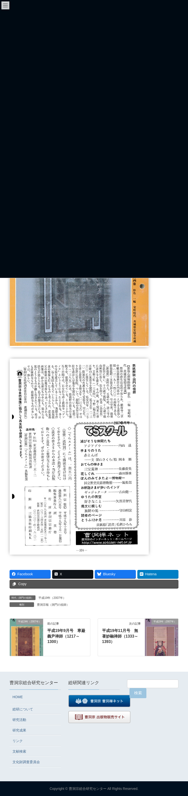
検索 (138, 693)
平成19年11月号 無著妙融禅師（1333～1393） (120, 636)
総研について (22, 709)
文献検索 (19, 751)
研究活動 (19, 720)
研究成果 (19, 730)
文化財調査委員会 (26, 762)
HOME (17, 697)
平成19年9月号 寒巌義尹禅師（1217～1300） (66, 636)
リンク (17, 741)
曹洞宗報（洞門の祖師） (53, 604)
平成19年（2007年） (52, 598)
